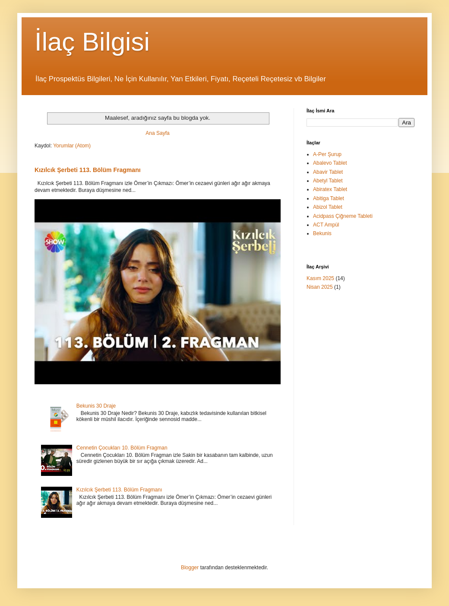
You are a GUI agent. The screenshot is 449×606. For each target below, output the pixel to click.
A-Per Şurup (327, 154)
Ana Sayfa (157, 133)
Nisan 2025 (320, 287)
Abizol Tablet (327, 207)
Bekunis (322, 233)
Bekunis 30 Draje (96, 406)
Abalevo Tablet (330, 163)
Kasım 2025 (320, 278)
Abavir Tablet (328, 172)
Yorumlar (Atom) (72, 146)
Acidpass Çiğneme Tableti (343, 216)
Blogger (190, 568)
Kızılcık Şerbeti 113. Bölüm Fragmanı (88, 169)
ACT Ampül (326, 225)
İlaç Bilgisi (92, 41)
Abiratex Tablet (330, 189)
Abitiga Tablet (328, 198)
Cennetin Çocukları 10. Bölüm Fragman (122, 448)
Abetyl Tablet (328, 181)
